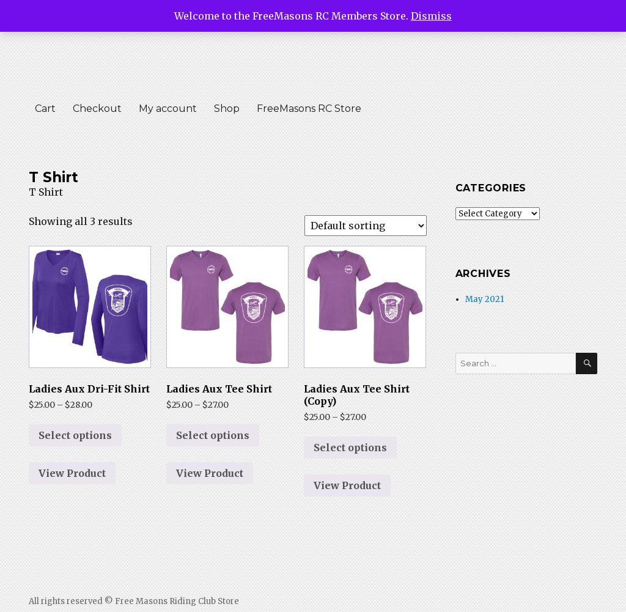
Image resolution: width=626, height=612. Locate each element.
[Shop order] (365, 225)
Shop (227, 108)
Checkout (97, 108)
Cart (45, 108)
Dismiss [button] (431, 16)
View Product (72, 473)
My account (168, 108)
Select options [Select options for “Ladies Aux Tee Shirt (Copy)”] (350, 447)
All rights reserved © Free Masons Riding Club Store (134, 601)
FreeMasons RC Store (309, 108)
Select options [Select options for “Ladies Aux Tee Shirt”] (212, 435)
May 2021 (484, 299)
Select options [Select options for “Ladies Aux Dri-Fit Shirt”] (75, 435)
